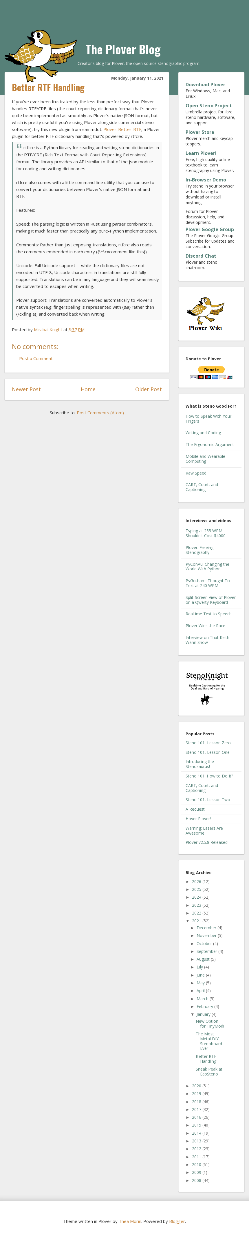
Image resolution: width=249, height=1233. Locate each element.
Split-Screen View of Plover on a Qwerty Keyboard (211, 600)
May (201, 982)
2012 (197, 1148)
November (207, 935)
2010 (197, 1164)
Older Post (148, 389)
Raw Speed (196, 473)
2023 (197, 905)
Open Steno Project (209, 105)
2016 (197, 1117)
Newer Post (26, 389)
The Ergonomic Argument (210, 444)
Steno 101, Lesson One (208, 752)
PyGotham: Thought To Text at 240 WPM (208, 583)
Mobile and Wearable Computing (205, 459)
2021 (197, 920)
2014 (197, 1133)
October (205, 943)
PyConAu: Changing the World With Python (207, 566)
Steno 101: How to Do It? (209, 776)
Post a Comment (36, 358)
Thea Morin (130, 1221)
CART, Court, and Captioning (202, 487)
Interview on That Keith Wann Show (207, 640)
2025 (197, 889)
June (201, 975)
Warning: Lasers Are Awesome (204, 830)
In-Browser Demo (206, 180)
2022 (197, 913)
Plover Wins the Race (205, 625)
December (207, 927)
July (200, 967)
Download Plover (205, 84)
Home (88, 389)
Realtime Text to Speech (209, 613)
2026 (197, 881)
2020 (197, 1085)
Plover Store (200, 132)
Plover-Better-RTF (122, 129)
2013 (197, 1141)
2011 (197, 1156)
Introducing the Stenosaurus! (200, 764)
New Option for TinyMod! (210, 1023)
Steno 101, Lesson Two (208, 799)
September (207, 951)
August (204, 959)
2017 (197, 1109)
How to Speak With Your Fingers (208, 418)
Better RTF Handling (206, 1059)
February (205, 1006)
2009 (197, 1172)
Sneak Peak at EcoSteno (209, 1071)
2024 (197, 897)
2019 (197, 1093)
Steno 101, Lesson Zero (208, 742)
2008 (197, 1180)
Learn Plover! (201, 153)
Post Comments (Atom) (100, 412)
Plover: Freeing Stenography (199, 550)
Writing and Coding (203, 432)
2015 (197, 1125)
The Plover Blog (123, 49)
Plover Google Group (210, 229)
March (203, 998)
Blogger (177, 1221)
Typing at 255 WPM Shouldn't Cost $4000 (206, 533)
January (204, 1014)
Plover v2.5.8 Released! (207, 842)
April (201, 990)
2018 (197, 1101)
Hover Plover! (198, 818)
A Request (195, 809)
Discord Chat (201, 256)
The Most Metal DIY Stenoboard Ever (209, 1041)
